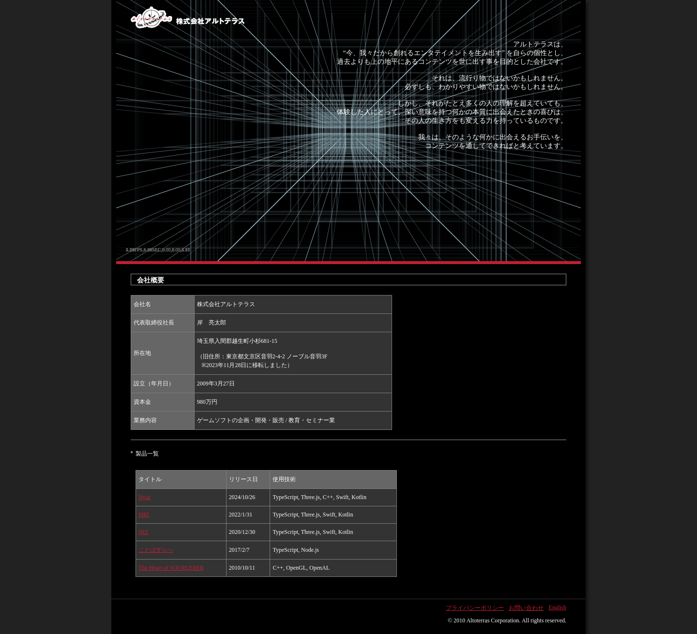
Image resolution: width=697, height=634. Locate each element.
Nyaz (144, 497)
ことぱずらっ (155, 549)
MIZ (143, 514)
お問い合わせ (526, 608)
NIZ (143, 532)
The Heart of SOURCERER (171, 567)
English (557, 607)
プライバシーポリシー (475, 608)
